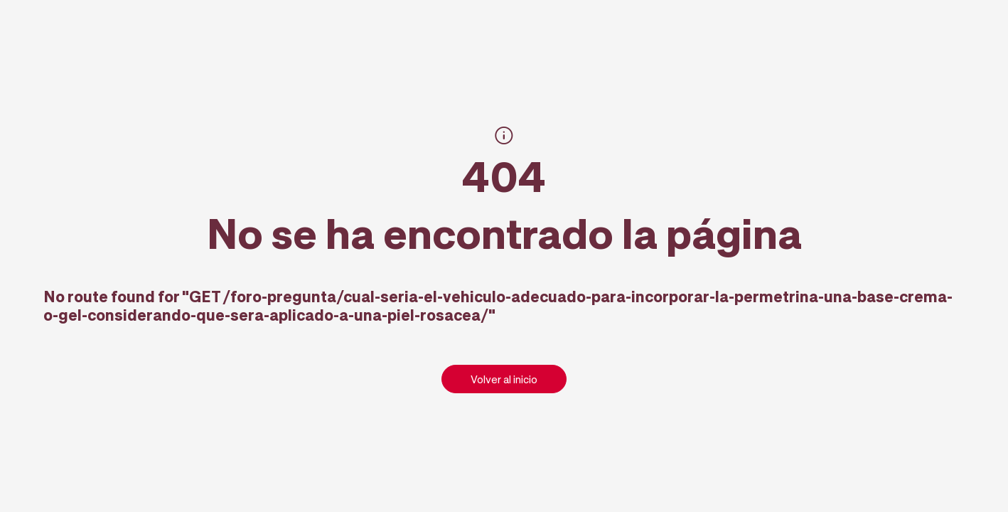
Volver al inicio (504, 379)
